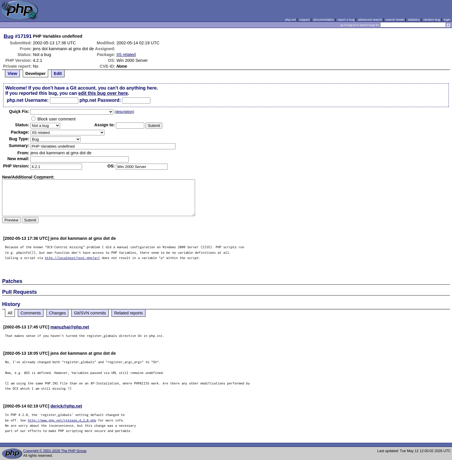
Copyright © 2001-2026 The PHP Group (54, 451)
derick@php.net (66, 406)
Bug (9, 36)
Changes (57, 313)
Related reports (128, 313)
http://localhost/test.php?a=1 (72, 258)
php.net (290, 19)
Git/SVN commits (90, 313)
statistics (414, 19)
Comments (30, 313)
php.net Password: (100, 100)
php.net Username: (27, 100)
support (304, 19)
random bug (431, 19)
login (447, 19)
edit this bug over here (103, 93)
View (12, 73)
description (124, 112)
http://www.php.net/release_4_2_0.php (62, 420)
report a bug (346, 19)
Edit (58, 73)
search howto (394, 19)
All (10, 313)
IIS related (126, 54)
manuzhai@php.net (70, 327)
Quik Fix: (19, 111)
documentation (323, 19)
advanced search (370, 19)
